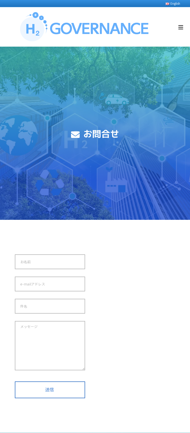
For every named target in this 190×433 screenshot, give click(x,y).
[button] (50, 389)
